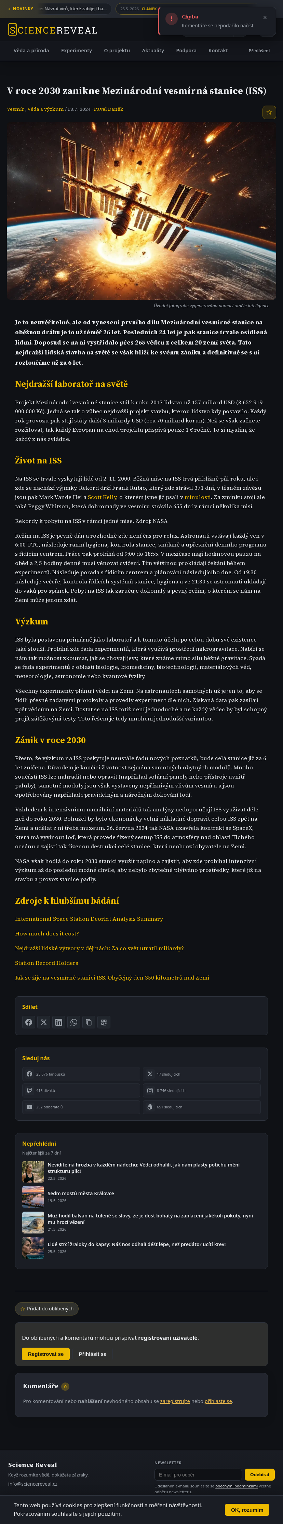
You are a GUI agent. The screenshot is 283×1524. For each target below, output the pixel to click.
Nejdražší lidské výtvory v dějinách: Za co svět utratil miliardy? (99, 948)
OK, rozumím (247, 1510)
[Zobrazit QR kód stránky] (103, 1022)
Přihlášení (259, 51)
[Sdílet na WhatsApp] (73, 1022)
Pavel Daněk (108, 109)
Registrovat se (46, 1354)
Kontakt (218, 50)
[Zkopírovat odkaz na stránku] (88, 1022)
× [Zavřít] (265, 17)
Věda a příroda (31, 50)
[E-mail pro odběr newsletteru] (198, 1475)
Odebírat (259, 1474)
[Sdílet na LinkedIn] (58, 1022)
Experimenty (76, 50)
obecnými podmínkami (236, 1485)
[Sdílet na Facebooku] (28, 1022)
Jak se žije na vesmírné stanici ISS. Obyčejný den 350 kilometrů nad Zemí (112, 978)
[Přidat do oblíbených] (269, 112)
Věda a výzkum (45, 109)
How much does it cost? (47, 934)
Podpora (186, 50)
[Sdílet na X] (43, 1022)
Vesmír (15, 109)
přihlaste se (218, 1401)
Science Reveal (32, 1464)
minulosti (198, 497)
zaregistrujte (175, 1401)
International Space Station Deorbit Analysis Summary (89, 919)
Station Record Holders (46, 963)
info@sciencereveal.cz (32, 1484)
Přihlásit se (93, 1354)
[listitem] (81, 1074)
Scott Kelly (102, 497)
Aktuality (153, 50)
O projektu (117, 50)
